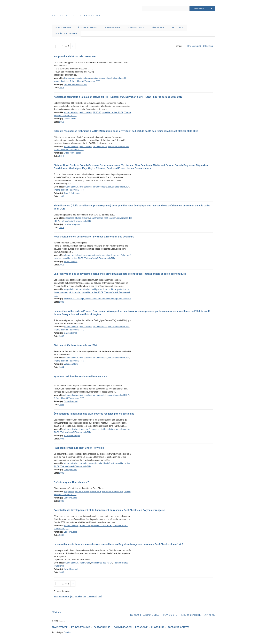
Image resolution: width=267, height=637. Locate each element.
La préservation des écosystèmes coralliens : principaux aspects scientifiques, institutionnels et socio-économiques (120, 273)
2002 (61, 404)
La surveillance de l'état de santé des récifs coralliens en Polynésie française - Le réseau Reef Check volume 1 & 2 (118, 544)
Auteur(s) (196, 46)
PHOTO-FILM (177, 27)
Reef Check (109, 463)
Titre (189, 46)
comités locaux (98, 78)
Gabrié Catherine (72, 193)
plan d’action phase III (116, 78)
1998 (61, 196)
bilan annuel (69, 78)
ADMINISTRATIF (63, 27)
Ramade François (72, 435)
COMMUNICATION (136, 27)
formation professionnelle (91, 463)
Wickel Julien (70, 119)
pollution (111, 429)
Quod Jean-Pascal (72, 153)
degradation (69, 289)
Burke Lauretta (70, 261)
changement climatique (74, 255)
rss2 (100, 596)
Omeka (67, 632)
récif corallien (86, 112)
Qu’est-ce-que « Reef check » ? (71, 482)
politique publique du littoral (103, 289)
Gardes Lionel (70, 333)
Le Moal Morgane (72, 224)
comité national (83, 78)
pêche (122, 255)
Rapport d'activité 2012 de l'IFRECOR (75, 56)
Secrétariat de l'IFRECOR (75, 84)
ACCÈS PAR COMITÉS (66, 33)
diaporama (69, 218)
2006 (61, 473)
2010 (61, 156)
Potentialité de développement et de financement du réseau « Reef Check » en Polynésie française (109, 510)
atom (56, 596)
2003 (61, 572)
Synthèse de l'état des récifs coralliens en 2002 (80, 376)
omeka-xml (92, 596)
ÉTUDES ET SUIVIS (87, 27)
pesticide (102, 429)
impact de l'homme (110, 255)
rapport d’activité (61, 81)
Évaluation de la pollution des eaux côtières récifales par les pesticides (94, 413)
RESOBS (97, 112)
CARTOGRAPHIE (112, 27)
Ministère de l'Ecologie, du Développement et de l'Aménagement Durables (97, 299)
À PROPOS (210, 615)
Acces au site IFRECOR (76, 15)
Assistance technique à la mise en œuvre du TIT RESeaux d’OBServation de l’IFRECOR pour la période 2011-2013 (118, 97)
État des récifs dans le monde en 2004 (75, 345)
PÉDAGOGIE (158, 27)
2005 (61, 535)
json (72, 596)
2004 (61, 367)
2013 (61, 87)
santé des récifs (100, 146)
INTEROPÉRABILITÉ (191, 615)
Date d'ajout (207, 46)
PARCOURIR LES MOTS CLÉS (144, 615)
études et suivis (71, 112)
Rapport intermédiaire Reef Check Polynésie (79, 447)
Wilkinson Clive (71, 364)
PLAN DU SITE (170, 615)
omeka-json (80, 596)
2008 (61, 302)
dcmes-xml (64, 596)
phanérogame (96, 218)
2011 (61, 265)
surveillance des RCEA (112, 112)
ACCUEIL (56, 612)
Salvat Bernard (70, 401)
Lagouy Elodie (70, 469)
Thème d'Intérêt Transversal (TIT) (85, 81)
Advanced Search (211, 8)
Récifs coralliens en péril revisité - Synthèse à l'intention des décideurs (94, 236)
